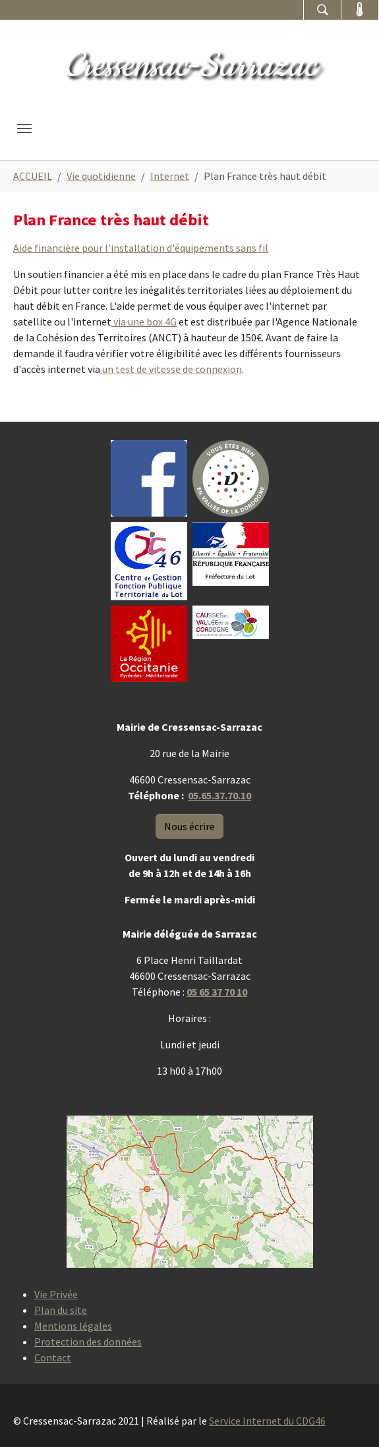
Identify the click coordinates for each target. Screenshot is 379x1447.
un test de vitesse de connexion (171, 369)
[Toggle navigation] (24, 128)
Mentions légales (73, 1325)
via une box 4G (144, 321)
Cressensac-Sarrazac (190, 66)
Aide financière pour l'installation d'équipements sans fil (140, 247)
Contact (52, 1357)
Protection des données (88, 1341)
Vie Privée (56, 1294)
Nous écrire (189, 826)
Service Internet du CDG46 (267, 1420)
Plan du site (60, 1310)
